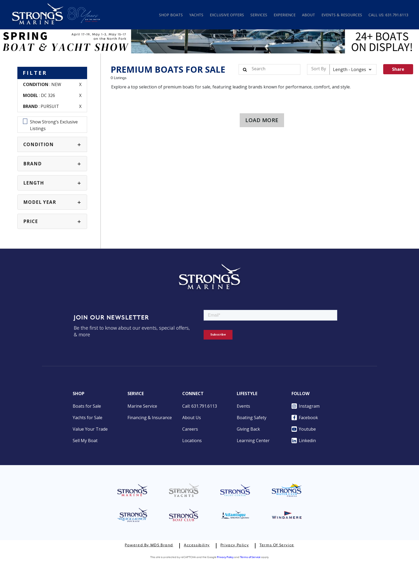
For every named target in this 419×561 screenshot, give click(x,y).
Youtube (304, 429)
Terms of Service (276, 545)
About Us (191, 417)
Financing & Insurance (149, 417)
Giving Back (248, 429)
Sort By (318, 69)
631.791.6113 (396, 14)
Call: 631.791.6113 (199, 406)
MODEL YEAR (39, 202)
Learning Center (253, 440)
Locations (192, 440)
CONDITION (38, 144)
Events (243, 406)
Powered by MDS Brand (149, 545)
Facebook (305, 417)
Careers (190, 429)
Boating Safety (251, 417)
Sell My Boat (85, 440)
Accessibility (197, 545)
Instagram (306, 406)
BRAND (32, 164)
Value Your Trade (90, 429)
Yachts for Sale (87, 417)
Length (33, 183)
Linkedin (304, 440)
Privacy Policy (234, 545)
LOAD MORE (261, 120)
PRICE (30, 221)
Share (398, 69)
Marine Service (142, 406)
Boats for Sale (87, 406)
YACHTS (196, 14)
